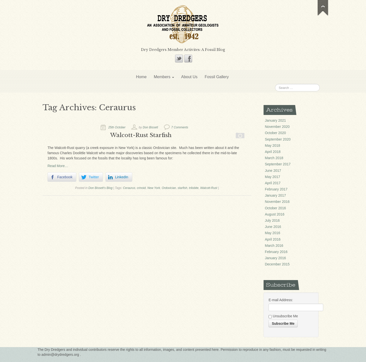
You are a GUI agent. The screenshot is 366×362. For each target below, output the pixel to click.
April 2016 (272, 239)
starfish (182, 188)
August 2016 (274, 214)
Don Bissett (150, 127)
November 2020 (277, 127)
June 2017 (273, 171)
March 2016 (274, 246)
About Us (189, 77)
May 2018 (272, 145)
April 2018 (272, 152)
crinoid (141, 188)
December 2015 (277, 264)
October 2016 (275, 208)
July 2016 (272, 220)
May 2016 (272, 233)
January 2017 (275, 195)
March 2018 (274, 158)
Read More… (57, 166)
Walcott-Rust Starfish (141, 135)
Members (164, 77)
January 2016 (275, 258)
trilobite (194, 188)
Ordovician (169, 188)
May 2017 (272, 177)
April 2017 (272, 183)
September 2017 (278, 164)
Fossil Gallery (217, 77)
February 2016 (276, 252)
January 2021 (275, 120)
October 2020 (275, 133)
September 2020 (278, 139)
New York (153, 188)
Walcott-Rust (208, 188)
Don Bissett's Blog (101, 188)
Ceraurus (129, 188)
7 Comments (179, 127)
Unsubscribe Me (283, 316)
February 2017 (276, 189)
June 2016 (273, 227)
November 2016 (277, 202)
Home (141, 77)
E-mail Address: (281, 300)
